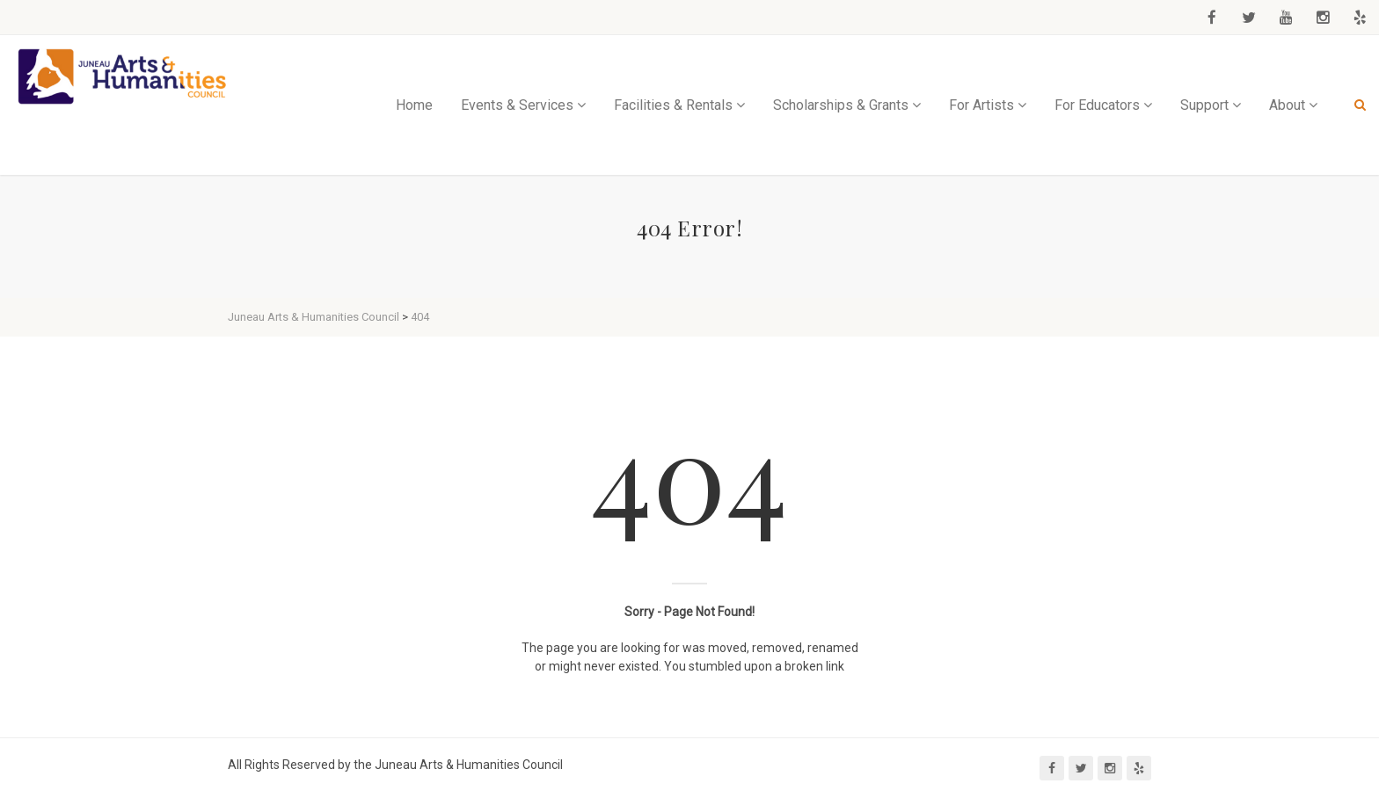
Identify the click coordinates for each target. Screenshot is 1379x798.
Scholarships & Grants (840, 105)
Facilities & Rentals (673, 105)
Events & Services (517, 105)
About (1287, 105)
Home (414, 105)
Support (1204, 105)
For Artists (981, 105)
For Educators (1097, 105)
